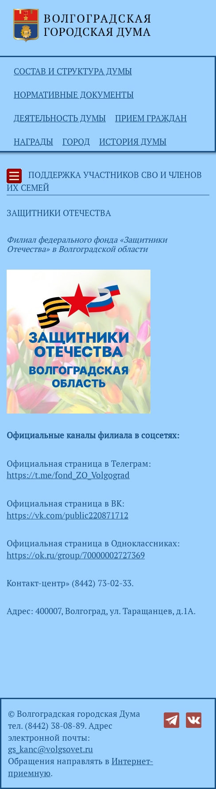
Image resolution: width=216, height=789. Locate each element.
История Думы (132, 141)
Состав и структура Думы (73, 71)
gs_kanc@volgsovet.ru (50, 749)
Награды (33, 141)
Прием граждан (151, 118)
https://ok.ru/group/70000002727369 (76, 555)
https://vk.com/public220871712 (67, 515)
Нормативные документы (74, 94)
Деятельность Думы (60, 118)
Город (76, 141)
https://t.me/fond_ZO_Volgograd (68, 475)
